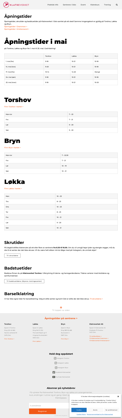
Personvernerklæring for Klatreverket (100, 414)
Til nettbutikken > (95, 336)
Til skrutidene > (96, 299)
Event (84, 5)
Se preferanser (112, 410)
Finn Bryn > (65, 339)
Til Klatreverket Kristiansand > (99, 340)
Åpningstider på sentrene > (61, 318)
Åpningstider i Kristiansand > (17, 29)
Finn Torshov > (9, 339)
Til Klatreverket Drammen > (98, 338)
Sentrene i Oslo (70, 5)
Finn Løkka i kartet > (13, 189)
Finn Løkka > (37, 341)
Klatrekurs (95, 5)
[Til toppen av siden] (61, 307)
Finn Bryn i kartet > (12, 148)
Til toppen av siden (61, 310)
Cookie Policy (81, 414)
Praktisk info (53, 5)
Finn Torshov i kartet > (13, 107)
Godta (79, 410)
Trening (108, 5)
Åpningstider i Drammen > (15, 27)
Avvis (95, 410)
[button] (118, 396)
